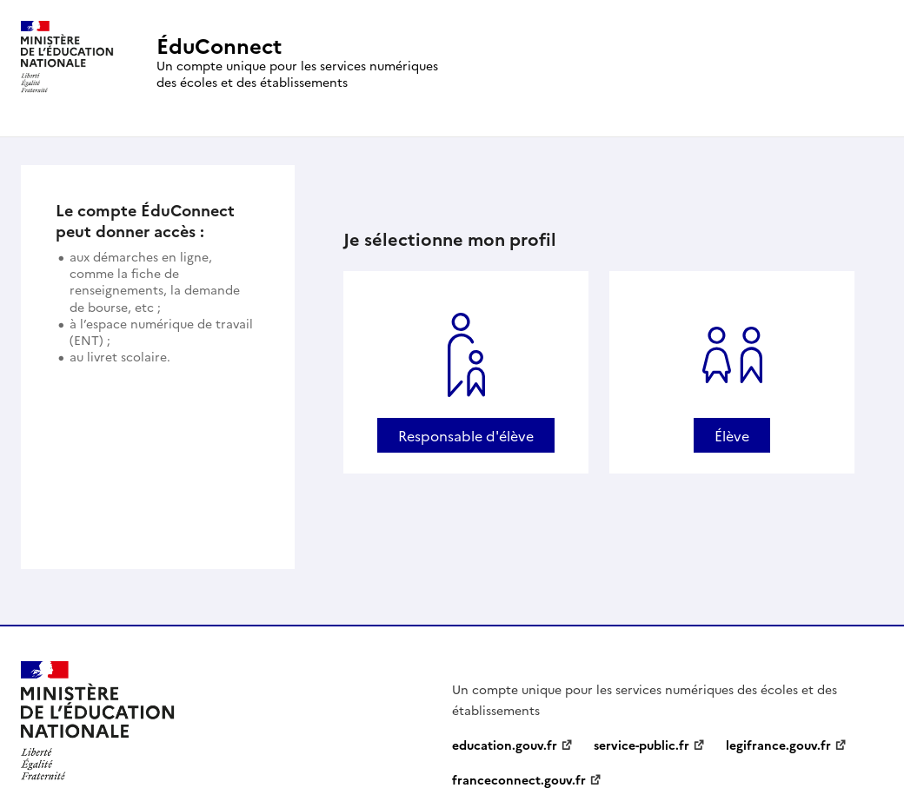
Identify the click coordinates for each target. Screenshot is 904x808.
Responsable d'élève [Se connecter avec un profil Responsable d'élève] (466, 435)
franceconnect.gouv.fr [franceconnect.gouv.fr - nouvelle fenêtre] (519, 779)
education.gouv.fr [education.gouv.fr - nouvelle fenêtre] (504, 744)
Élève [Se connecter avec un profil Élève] (732, 435)
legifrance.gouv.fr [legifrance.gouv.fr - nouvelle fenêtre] (778, 744)
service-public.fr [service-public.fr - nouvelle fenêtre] (641, 744)
